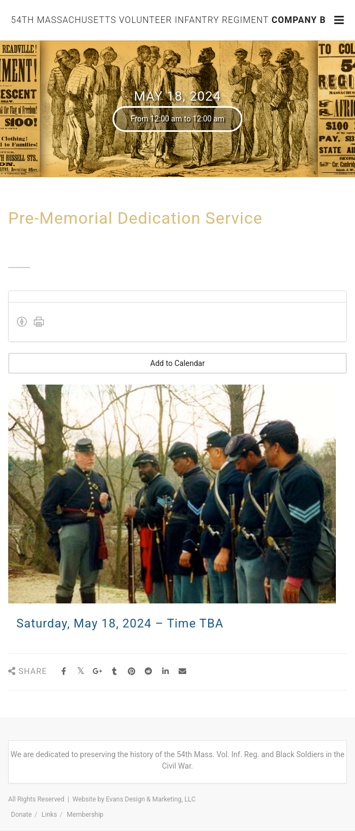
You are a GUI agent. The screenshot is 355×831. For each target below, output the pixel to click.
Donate (21, 814)
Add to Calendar (177, 363)
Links (49, 814)
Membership (85, 814)
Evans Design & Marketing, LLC (151, 799)
